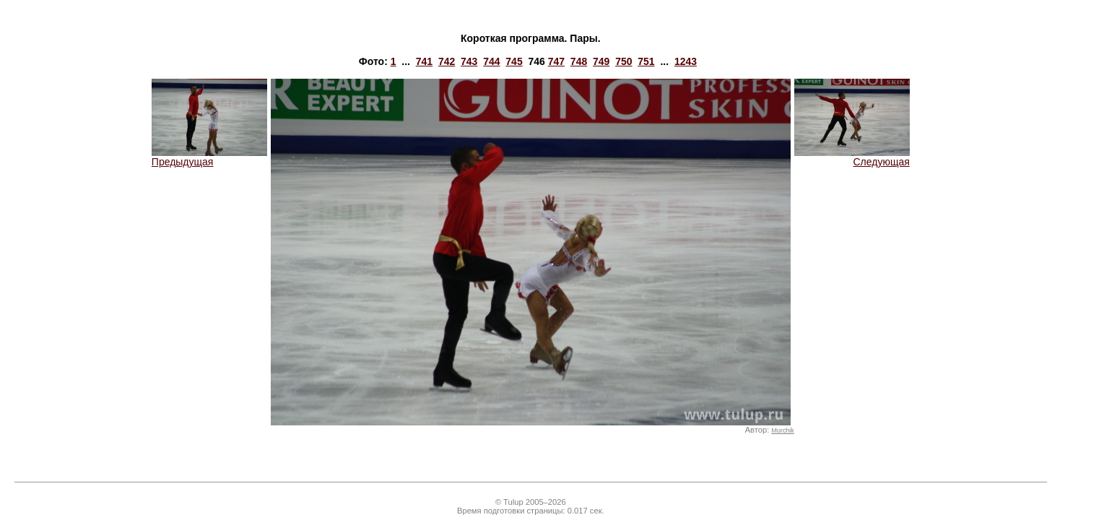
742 (446, 61)
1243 (685, 61)
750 (623, 61)
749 (601, 61)
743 (469, 61)
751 (646, 61)
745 (513, 61)
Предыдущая (209, 157)
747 (556, 61)
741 (424, 61)
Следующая (852, 157)
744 (491, 61)
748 (578, 61)
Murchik (782, 430)
